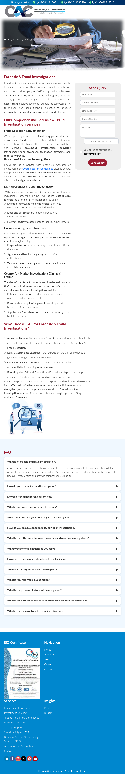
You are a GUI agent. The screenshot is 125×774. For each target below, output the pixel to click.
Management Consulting (38, 39)
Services (17, 39)
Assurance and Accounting (19, 745)
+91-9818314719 (103, 2)
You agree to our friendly (98, 151)
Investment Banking (15, 712)
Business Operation (15, 722)
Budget (48, 712)
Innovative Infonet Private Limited (69, 771)
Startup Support (13, 727)
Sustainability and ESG (16, 732)
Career (48, 664)
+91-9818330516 (75, 2)
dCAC (7, 750)
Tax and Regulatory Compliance (21, 717)
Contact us (50, 669)
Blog (46, 707)
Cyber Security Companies (37, 168)
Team (47, 659)
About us (49, 654)
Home (7, 39)
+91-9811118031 (47, 2)
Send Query (98, 162)
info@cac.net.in (20, 2)
